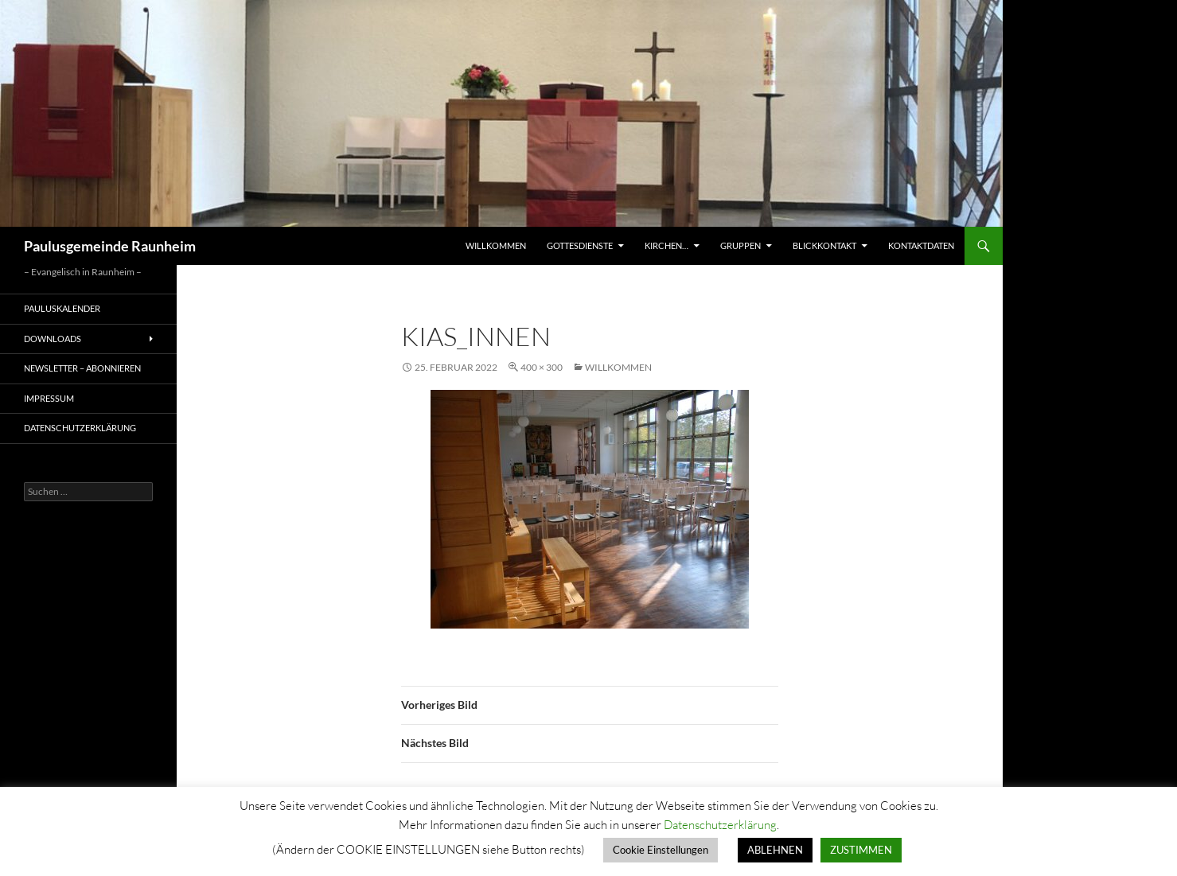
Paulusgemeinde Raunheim (110, 246)
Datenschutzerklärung (80, 427)
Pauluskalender (62, 308)
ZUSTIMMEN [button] (861, 849)
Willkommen (496, 245)
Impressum (49, 398)
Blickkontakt (824, 245)
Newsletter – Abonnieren (82, 368)
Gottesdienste (580, 245)
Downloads (52, 338)
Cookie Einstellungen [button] (660, 849)
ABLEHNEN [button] (775, 849)
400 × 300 (541, 367)
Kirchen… (666, 245)
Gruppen (740, 245)
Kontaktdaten (921, 245)
